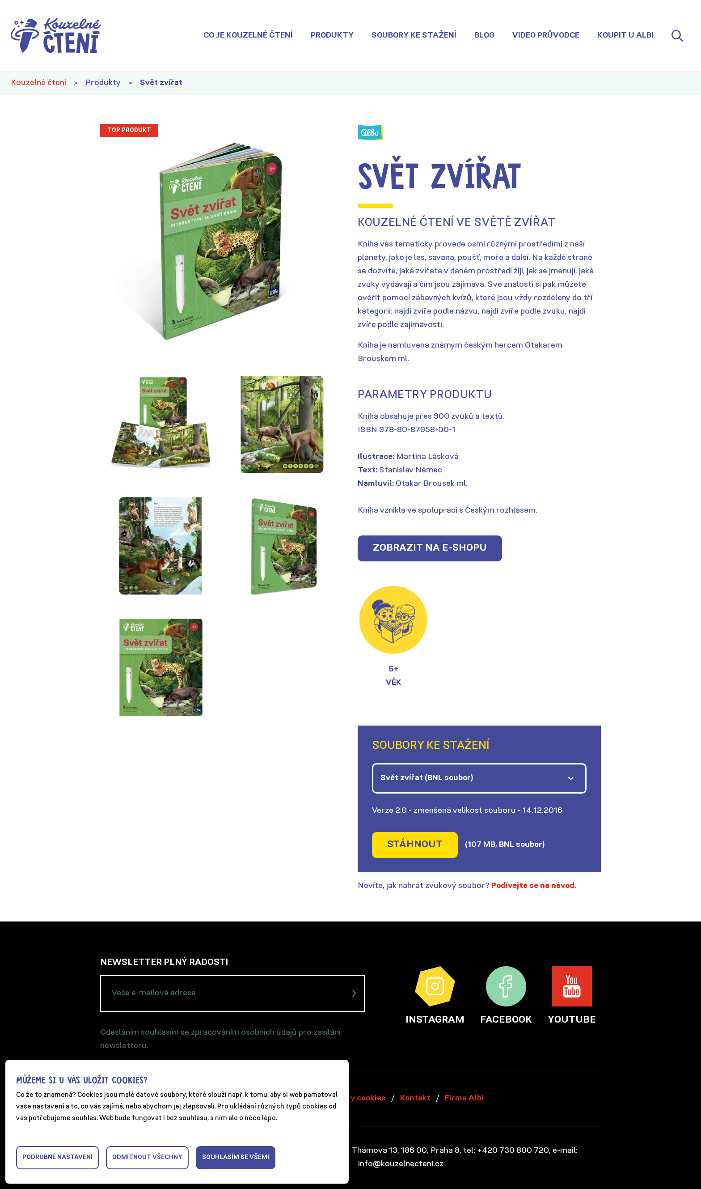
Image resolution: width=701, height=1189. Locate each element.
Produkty (332, 35)
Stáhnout (415, 845)
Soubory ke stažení (414, 35)
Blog (484, 35)
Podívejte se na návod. (534, 886)
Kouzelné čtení (38, 83)
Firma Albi (464, 1098)
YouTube (572, 995)
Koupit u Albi (625, 35)
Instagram (435, 995)
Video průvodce (545, 35)
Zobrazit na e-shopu (430, 548)
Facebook (506, 995)
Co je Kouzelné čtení (248, 35)
